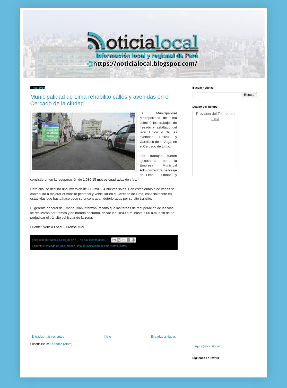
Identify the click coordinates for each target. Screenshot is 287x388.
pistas (123, 245)
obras (114, 245)
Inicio (107, 336)
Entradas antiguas (163, 336)
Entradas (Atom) (61, 344)
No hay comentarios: (93, 239)
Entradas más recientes (48, 336)
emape (71, 245)
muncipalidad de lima (96, 245)
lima (79, 245)
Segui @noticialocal (206, 346)
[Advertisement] (103, 292)
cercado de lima (55, 245)
